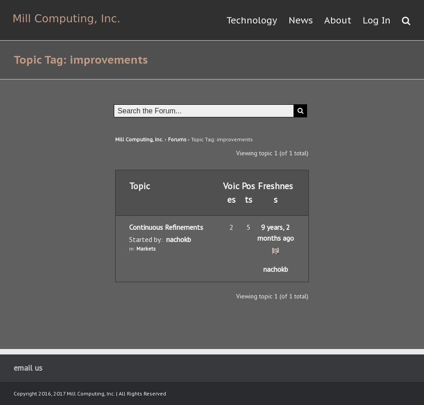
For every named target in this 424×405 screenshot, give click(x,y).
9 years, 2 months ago (275, 232)
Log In (377, 20)
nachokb (178, 239)
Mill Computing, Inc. (139, 139)
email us (28, 368)
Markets (146, 248)
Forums (177, 139)
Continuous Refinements (166, 227)
